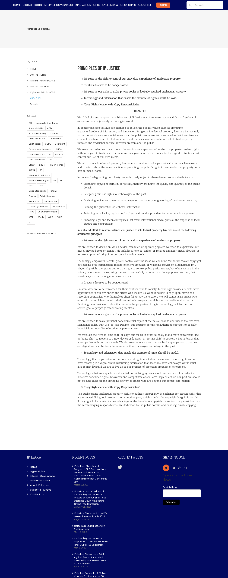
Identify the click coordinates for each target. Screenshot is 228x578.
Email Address (170, 487)
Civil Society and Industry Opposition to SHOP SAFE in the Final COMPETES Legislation (91, 541)
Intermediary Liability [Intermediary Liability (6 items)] (39, 175)
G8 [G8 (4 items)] (50, 159)
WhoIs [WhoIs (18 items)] (41, 217)
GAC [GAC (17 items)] (58, 159)
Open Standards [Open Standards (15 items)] (37, 191)
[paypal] (179, 468)
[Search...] (205, 5)
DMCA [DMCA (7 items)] (59, 149)
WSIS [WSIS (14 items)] (59, 217)
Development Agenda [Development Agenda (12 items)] (40, 149)
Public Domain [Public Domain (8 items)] (47, 196)
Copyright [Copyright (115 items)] (60, 144)
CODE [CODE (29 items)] (48, 144)
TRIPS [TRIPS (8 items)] (31, 211)
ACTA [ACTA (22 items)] (49, 128)
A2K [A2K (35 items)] (30, 123)
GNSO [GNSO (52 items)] (32, 165)
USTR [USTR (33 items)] (31, 217)
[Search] (190, 5)
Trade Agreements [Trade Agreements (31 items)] (38, 206)
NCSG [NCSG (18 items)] (32, 185)
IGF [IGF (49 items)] (40, 170)
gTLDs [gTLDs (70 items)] (42, 165)
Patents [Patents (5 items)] (53, 191)
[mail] (185, 468)
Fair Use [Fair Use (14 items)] (59, 154)
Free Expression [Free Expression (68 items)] (37, 159)
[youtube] (174, 468)
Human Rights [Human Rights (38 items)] (56, 165)
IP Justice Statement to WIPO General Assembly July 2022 (90, 515)
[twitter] (166, 468)
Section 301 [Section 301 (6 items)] (34, 201)
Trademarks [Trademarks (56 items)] (58, 206)
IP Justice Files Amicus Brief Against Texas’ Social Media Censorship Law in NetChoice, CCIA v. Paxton (90, 559)
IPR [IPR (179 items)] (54, 180)
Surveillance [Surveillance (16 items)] (50, 201)
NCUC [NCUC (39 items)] (41, 185)
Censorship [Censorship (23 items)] (55, 138)
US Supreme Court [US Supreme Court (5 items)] (47, 211)
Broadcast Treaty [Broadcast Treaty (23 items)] (37, 133)
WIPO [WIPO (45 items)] (50, 217)
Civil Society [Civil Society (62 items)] (35, 144)
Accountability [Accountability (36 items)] (36, 128)
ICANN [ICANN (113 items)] (32, 170)
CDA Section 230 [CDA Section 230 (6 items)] (37, 138)
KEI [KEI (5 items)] (61, 180)
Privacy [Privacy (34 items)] (32, 196)
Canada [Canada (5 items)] (55, 133)
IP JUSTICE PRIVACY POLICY (41, 233)
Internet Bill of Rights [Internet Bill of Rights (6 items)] (39, 180)
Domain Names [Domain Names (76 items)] (37, 154)
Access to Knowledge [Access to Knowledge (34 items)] (47, 123)
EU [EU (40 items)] (50, 154)
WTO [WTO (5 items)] (31, 222)
